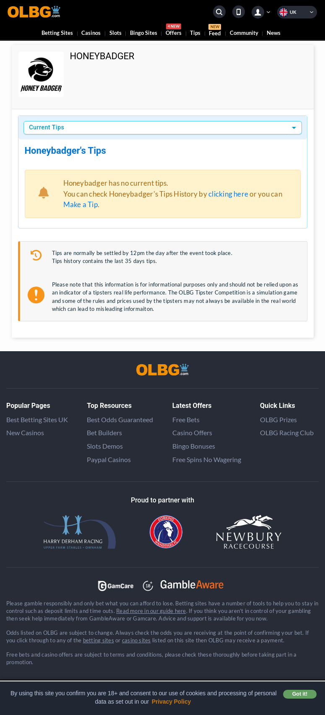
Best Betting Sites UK (37, 419)
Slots (115, 32)
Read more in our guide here (151, 610)
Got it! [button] (299, 694)
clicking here (228, 193)
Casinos (91, 32)
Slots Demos (105, 446)
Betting (57, 32)
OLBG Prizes (278, 419)
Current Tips (46, 127)
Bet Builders (104, 432)
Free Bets (186, 419)
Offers (174, 31)
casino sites (136, 640)
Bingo (143, 32)
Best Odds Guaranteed (120, 419)
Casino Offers (192, 432)
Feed (214, 31)
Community (244, 32)
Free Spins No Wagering (206, 459)
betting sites (98, 640)
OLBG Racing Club (287, 432)
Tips (195, 32)
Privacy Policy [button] (171, 701)
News (274, 32)
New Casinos (25, 432)
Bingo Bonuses (193, 446)
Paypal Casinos (109, 459)
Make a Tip (80, 204)
